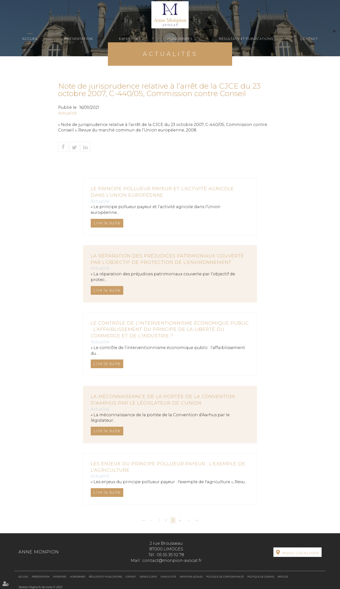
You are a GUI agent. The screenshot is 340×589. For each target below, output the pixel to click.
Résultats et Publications (246, 39)
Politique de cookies (260, 576)
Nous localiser (300, 553)
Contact (309, 39)
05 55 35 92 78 (170, 554)
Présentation (79, 39)
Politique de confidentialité (225, 576)
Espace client (148, 576)
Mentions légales (191, 576)
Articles (283, 576)
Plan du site (168, 576)
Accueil (30, 39)
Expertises (130, 39)
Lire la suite (107, 223)
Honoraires (180, 39)
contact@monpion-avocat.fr (172, 560)
